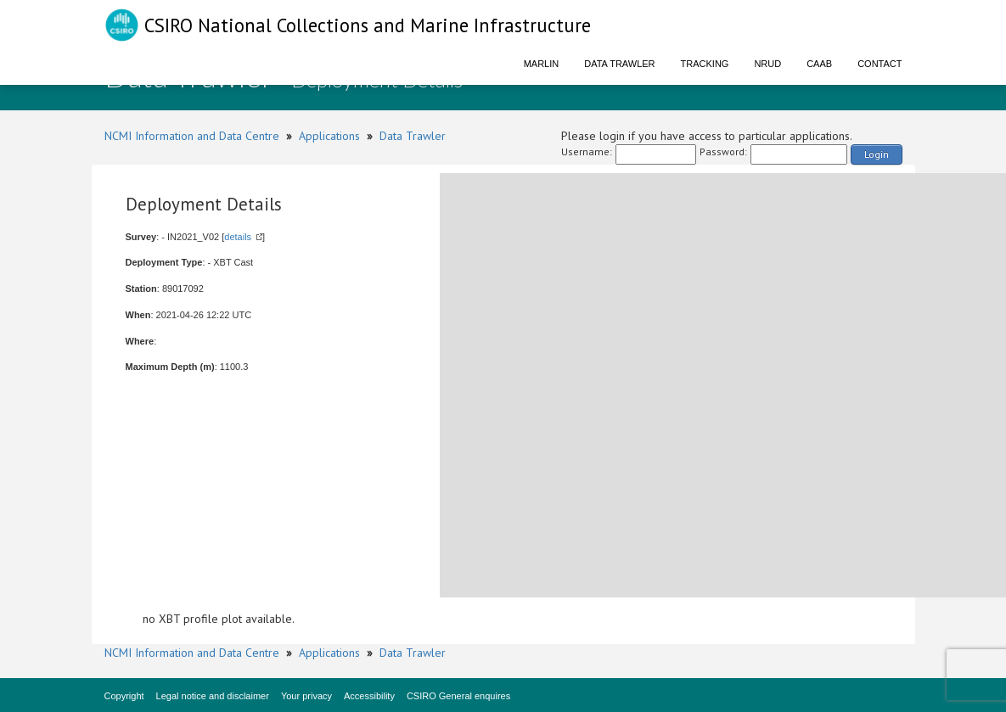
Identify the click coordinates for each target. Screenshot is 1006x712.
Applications (329, 135)
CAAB (819, 64)
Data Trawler (619, 64)
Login (876, 154)
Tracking (705, 64)
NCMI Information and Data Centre (191, 135)
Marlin (541, 64)
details (237, 237)
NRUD (767, 64)
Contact (879, 64)
